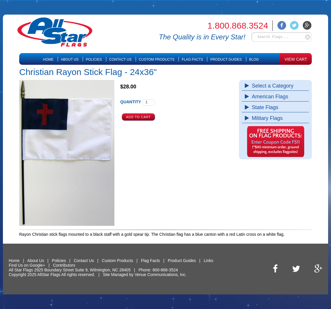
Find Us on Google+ (27, 265)
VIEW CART (295, 59)
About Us (70, 59)
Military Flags (266, 118)
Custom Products (156, 59)
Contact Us (120, 59)
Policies (94, 59)
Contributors (64, 265)
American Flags (268, 96)
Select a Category (271, 86)
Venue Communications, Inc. (160, 274)
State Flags (263, 107)
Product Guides (226, 59)
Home (48, 59)
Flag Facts (192, 59)
